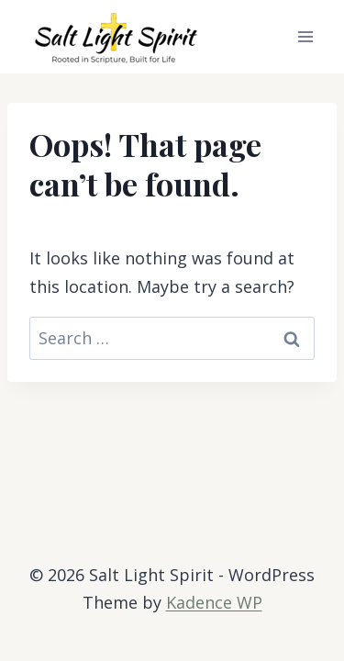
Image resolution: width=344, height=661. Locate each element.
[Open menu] (305, 36)
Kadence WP (214, 602)
